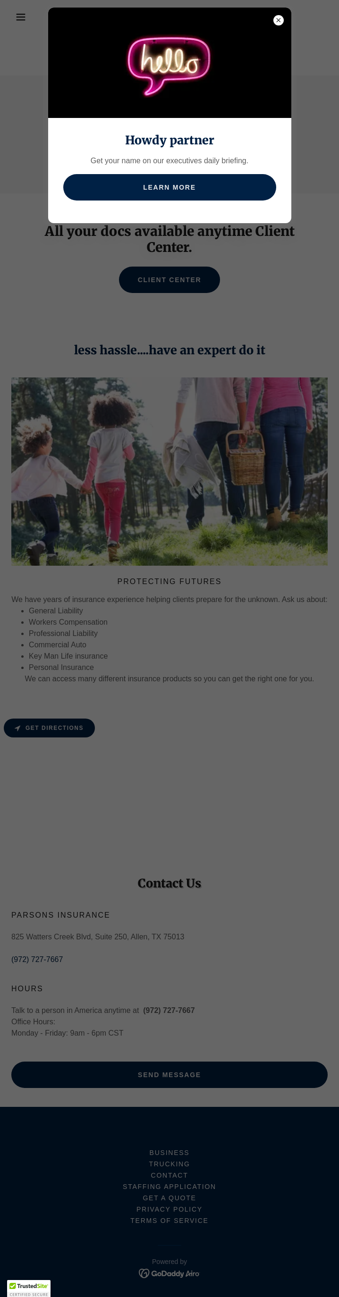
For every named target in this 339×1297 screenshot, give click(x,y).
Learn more (169, 187)
